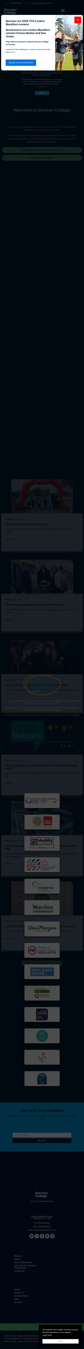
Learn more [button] (47, 1335)
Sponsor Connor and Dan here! (21, 63)
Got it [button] (60, 1341)
